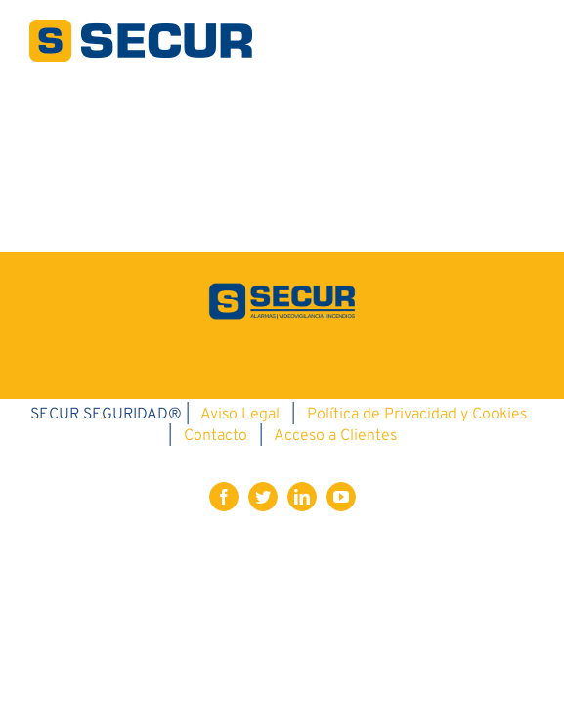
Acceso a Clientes (335, 586)
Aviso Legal (240, 565)
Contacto (215, 586)
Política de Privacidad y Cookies (417, 565)
